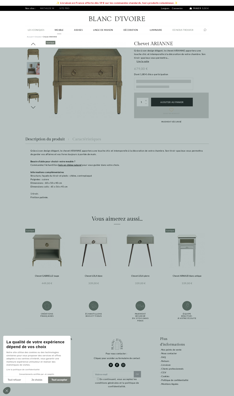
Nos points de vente (171, 349)
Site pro (64, 8)
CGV (163, 372)
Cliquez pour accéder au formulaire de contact (117, 358)
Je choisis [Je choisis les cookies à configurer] (36, 380)
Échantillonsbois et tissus (93, 315)
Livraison (165, 365)
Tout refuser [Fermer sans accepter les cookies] (14, 380)
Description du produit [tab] (45, 139)
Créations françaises (47, 315)
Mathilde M (47, 8)
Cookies (165, 376)
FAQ (163, 357)
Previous (33, 44)
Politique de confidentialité (174, 380)
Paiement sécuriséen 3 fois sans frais (140, 317)
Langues (165, 8)
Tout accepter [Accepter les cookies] (59, 380)
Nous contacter (169, 353)
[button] (7, 390)
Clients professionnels (172, 368)
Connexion (177, 8)
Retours (165, 361)
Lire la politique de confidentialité (23, 369)
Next (33, 107)
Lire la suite (143, 61)
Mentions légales (170, 384)
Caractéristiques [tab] (86, 139)
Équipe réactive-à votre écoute (187, 316)
